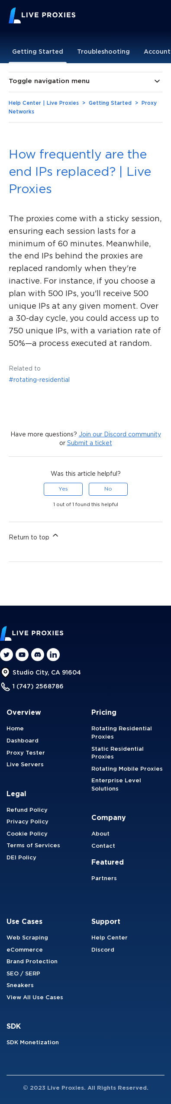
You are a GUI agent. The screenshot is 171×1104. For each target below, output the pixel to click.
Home (15, 728)
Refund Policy (27, 810)
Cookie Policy (27, 834)
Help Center (109, 938)
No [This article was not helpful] (108, 489)
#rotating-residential (39, 380)
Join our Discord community (120, 434)
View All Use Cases (34, 997)
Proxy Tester (25, 753)
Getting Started (37, 52)
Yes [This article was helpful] (63, 489)
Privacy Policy (27, 822)
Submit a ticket (89, 443)
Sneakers (20, 985)
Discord (102, 950)
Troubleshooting (103, 52)
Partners (104, 878)
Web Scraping (27, 938)
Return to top (34, 535)
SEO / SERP (23, 974)
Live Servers (25, 764)
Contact (103, 846)
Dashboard (22, 741)
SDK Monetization (32, 1042)
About (100, 834)
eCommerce (24, 950)
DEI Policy (21, 857)
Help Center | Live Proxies (44, 103)
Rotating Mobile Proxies (127, 769)
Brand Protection (32, 961)
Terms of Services (33, 845)
